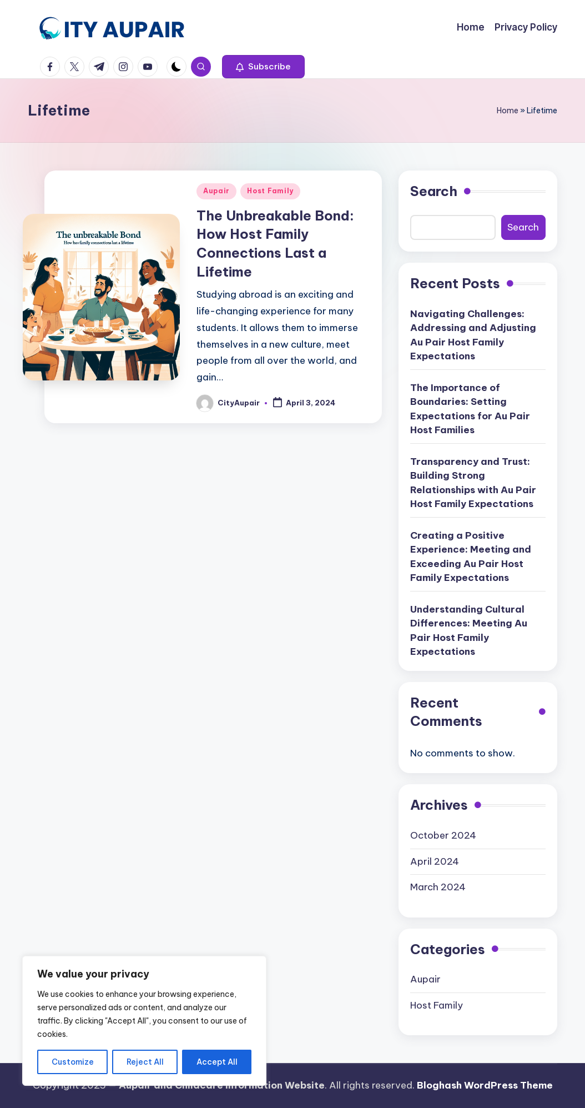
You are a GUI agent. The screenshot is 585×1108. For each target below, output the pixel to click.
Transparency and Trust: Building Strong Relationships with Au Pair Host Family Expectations (473, 482)
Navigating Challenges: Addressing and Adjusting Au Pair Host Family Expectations (473, 335)
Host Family (270, 191)
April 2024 (434, 861)
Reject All (145, 1062)
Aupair (216, 191)
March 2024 (438, 887)
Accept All (217, 1062)
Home (507, 111)
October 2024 (443, 835)
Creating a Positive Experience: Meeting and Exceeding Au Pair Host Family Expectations (470, 556)
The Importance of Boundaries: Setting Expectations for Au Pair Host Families (470, 409)
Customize (73, 1062)
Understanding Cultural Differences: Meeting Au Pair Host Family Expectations (468, 630)
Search (433, 191)
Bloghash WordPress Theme (485, 1085)
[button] (263, 66)
